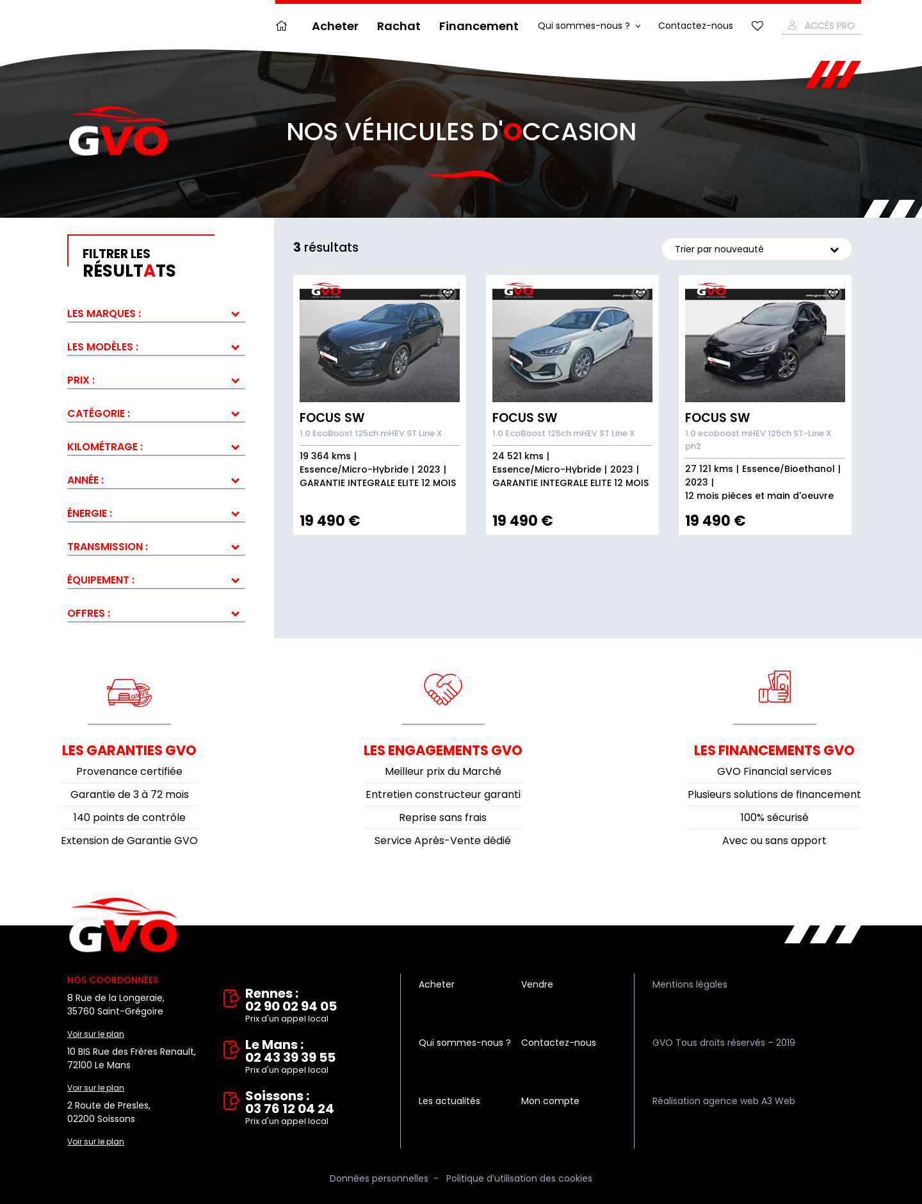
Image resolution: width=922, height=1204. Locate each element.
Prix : (81, 380)
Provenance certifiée (129, 771)
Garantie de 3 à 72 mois (129, 794)
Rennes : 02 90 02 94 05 (313, 1006)
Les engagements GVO (443, 750)
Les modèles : (102, 346)
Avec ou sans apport (774, 840)
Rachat (399, 26)
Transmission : (107, 546)
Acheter (335, 26)
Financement (479, 26)
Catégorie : (98, 413)
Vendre (537, 984)
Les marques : (104, 313)
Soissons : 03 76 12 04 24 (313, 1108)
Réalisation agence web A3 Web (723, 1100)
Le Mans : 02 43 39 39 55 (313, 1057)
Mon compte (550, 1100)
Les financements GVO (774, 750)
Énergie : (89, 513)
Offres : (88, 613)
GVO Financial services (774, 771)
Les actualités (449, 1100)
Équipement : (100, 580)
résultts (164, 263)
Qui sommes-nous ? (584, 25)
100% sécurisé (775, 817)
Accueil (284, 26)
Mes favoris (757, 26)
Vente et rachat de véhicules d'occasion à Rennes (123, 925)
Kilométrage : (105, 446)
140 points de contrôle (130, 817)
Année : (85, 480)
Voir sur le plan (95, 1034)
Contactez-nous (695, 25)
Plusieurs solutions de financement (774, 794)
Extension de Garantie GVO (129, 840)
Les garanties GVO (129, 750)
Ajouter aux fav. (448, 294)
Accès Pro (830, 25)
